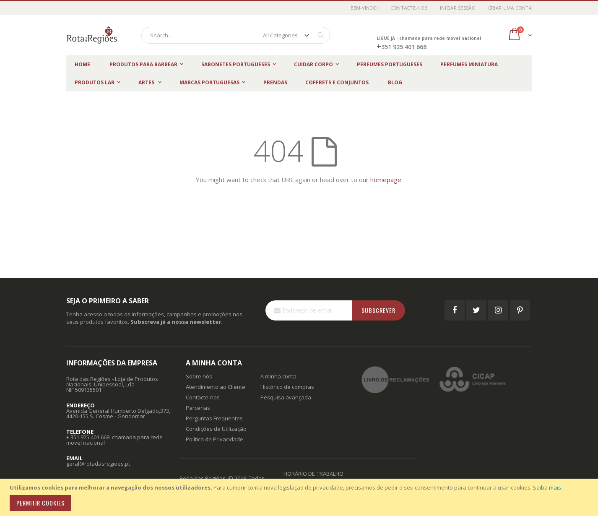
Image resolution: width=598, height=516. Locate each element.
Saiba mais (547, 487)
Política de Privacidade (214, 439)
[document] (300, 497)
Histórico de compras (287, 387)
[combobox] (235, 35)
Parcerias (198, 408)
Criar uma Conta (510, 8)
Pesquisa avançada (285, 397)
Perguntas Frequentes (214, 418)
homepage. (386, 179)
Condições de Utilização (216, 429)
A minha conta (278, 376)
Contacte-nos (408, 8)
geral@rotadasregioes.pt (98, 463)
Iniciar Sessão (458, 8)
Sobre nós (199, 376)
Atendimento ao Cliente (215, 387)
